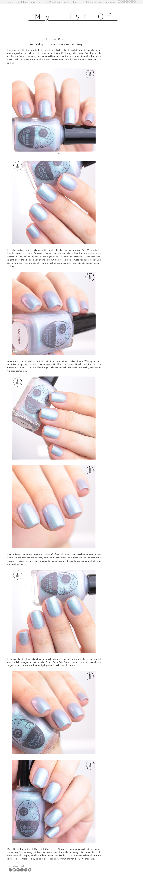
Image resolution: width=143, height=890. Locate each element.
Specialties (22, 2)
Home (10, 2)
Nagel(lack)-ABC (52, 2)
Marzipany (93, 253)
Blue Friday (45, 60)
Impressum (109, 2)
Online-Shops (71, 2)
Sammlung (36, 2)
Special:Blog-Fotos (91, 2)
